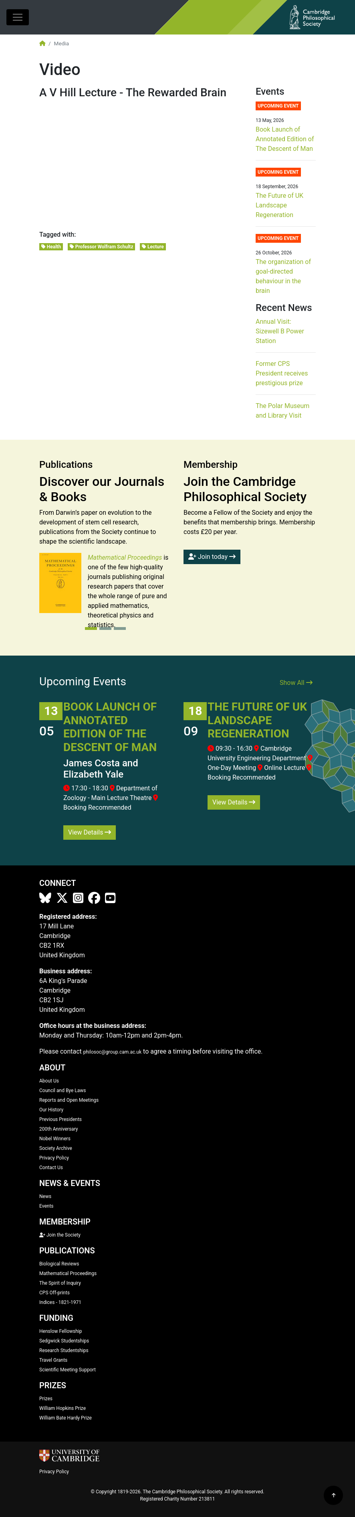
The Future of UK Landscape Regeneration (279, 205)
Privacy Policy (54, 1158)
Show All (296, 682)
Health (51, 247)
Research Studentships (64, 1350)
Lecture (153, 247)
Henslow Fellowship (60, 1331)
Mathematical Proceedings (68, 1273)
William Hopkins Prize (62, 1408)
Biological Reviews (59, 1264)
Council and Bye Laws (62, 1090)
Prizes (45, 1398)
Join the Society (60, 1235)
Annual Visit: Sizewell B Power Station (280, 331)
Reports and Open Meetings (69, 1100)
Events (46, 1206)
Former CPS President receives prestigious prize (282, 373)
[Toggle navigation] (17, 17)
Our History (51, 1110)
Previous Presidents (60, 1119)
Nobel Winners (55, 1138)
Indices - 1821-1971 (60, 1302)
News (45, 1196)
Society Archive (55, 1148)
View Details (89, 832)
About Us (49, 1081)
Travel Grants (53, 1360)
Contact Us (51, 1167)
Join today (212, 556)
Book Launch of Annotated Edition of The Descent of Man (285, 139)
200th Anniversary (58, 1129)
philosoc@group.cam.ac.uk (112, 1052)
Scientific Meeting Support (67, 1370)
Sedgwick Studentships (64, 1341)
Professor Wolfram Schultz (101, 247)
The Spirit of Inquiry (60, 1283)
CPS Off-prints (54, 1293)
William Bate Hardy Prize (65, 1418)
